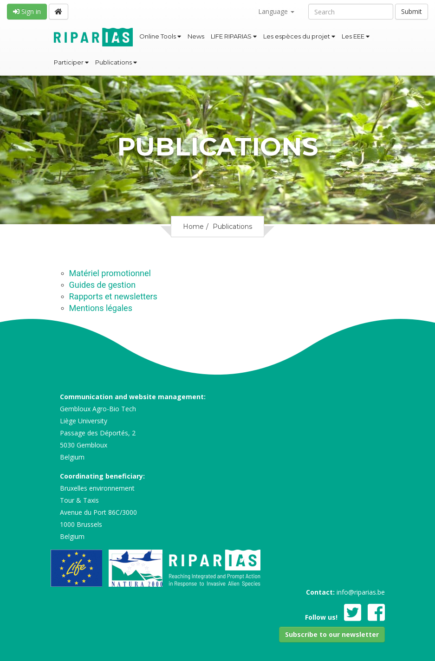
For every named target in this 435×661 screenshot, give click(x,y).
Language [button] (276, 11)
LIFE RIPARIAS (234, 36)
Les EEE (356, 36)
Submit (411, 11)
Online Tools (160, 36)
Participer (71, 62)
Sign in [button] (27, 11)
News (196, 36)
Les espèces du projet (299, 36)
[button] (332, 634)
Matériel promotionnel (110, 273)
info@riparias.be (361, 592)
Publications (116, 62)
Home (193, 226)
